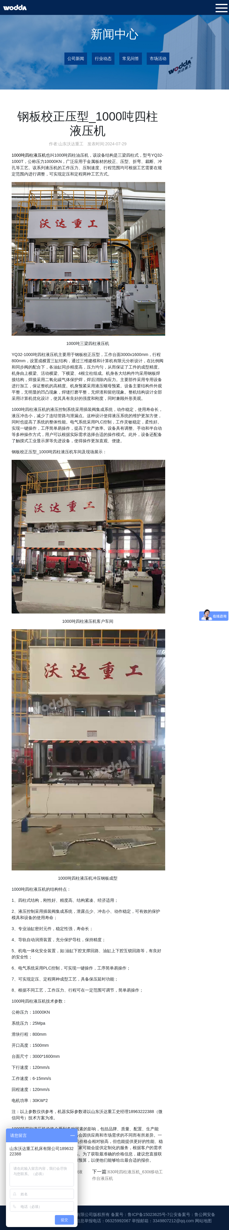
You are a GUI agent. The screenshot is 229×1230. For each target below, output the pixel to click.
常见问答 (130, 58)
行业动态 (103, 58)
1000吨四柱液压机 (29, 155)
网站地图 (203, 1220)
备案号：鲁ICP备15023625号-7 (140, 1214)
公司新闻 (75, 58)
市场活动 (158, 58)
